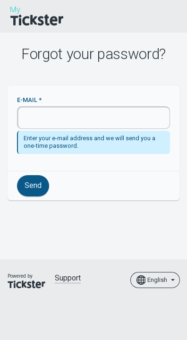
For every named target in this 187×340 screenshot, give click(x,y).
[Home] (37, 16)
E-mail (27, 99)
